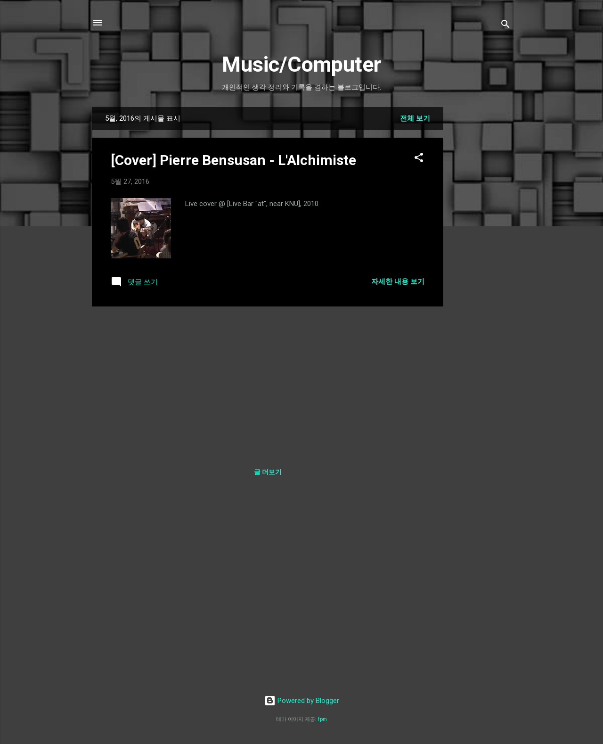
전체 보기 (415, 118)
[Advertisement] (481, 248)
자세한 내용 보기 (397, 281)
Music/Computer (301, 64)
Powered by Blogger (301, 700)
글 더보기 (268, 472)
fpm (322, 719)
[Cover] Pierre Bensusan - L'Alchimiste (233, 160)
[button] (418, 159)
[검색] (505, 25)
